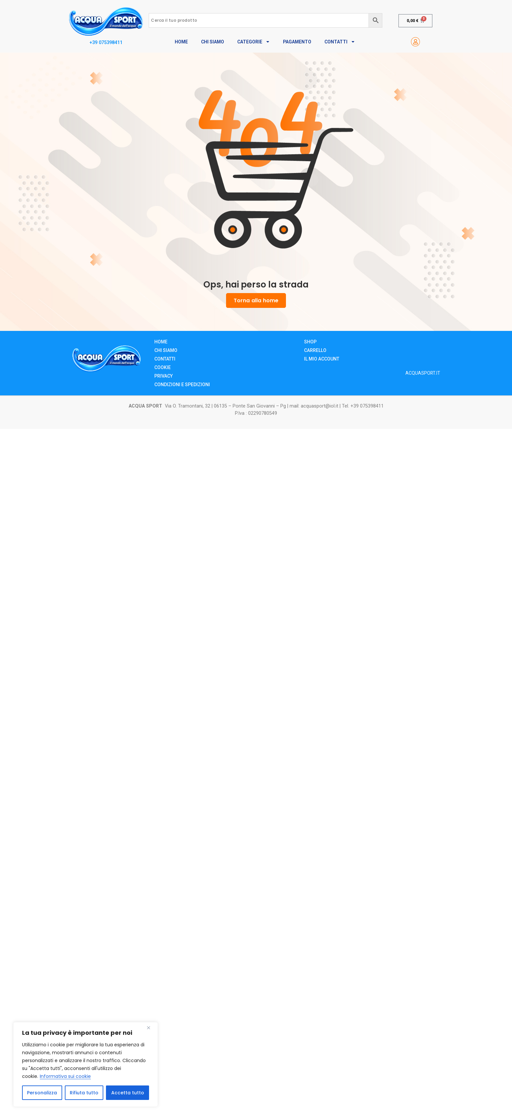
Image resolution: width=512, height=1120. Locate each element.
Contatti (339, 41)
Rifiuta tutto (84, 1092)
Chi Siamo (212, 41)
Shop (310, 341)
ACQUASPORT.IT (422, 373)
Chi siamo (165, 350)
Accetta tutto (127, 1092)
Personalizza (42, 1092)
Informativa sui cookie (65, 1076)
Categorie (253, 41)
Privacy (163, 376)
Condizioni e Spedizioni (182, 384)
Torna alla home (256, 300)
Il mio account (321, 358)
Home (181, 41)
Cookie (162, 367)
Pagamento (297, 41)
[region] (85, 1064)
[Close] (151, 1028)
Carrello (315, 350)
